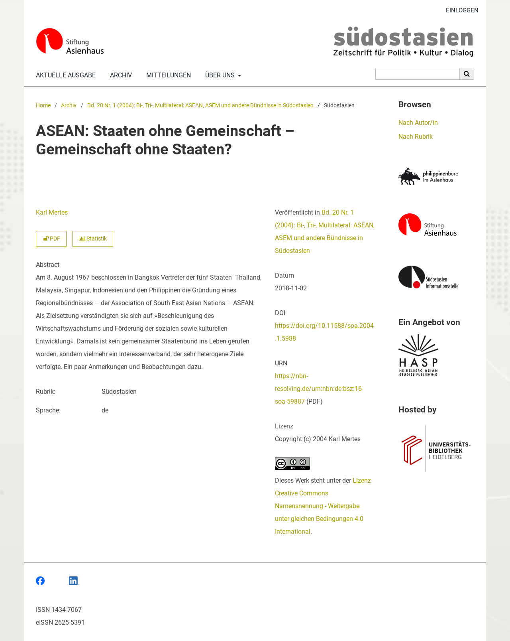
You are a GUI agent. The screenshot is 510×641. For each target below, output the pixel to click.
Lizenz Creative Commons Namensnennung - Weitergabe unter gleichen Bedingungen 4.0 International (323, 506)
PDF (51, 238)
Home (43, 105)
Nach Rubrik (415, 136)
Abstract (47, 264)
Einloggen (459, 10)
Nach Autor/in (418, 122)
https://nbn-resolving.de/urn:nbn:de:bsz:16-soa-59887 (319, 388)
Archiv (119, 75)
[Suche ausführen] (467, 74)
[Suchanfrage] (417, 74)
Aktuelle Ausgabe (64, 75)
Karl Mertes (52, 212)
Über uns (219, 75)
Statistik (93, 238)
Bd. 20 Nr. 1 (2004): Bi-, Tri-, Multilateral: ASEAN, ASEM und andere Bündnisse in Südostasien (200, 105)
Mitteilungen (167, 75)
